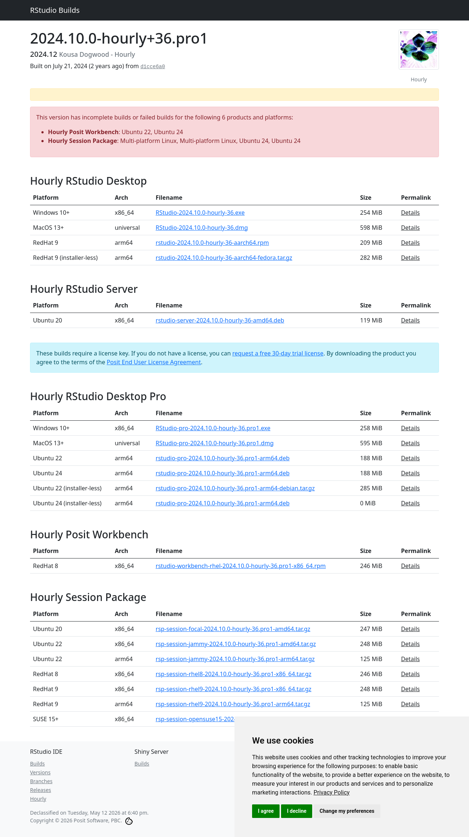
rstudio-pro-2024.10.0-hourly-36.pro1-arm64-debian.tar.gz (235, 488)
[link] (332, 792)
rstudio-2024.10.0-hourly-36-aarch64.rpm (212, 243)
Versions (40, 772)
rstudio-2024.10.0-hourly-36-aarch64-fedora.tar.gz (224, 258)
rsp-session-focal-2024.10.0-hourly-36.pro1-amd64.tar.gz (233, 629)
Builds (37, 763)
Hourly (38, 798)
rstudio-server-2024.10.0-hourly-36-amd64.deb (220, 320)
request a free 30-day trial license (278, 353)
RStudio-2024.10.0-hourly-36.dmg (202, 228)
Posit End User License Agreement (154, 362)
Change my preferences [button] (347, 811)
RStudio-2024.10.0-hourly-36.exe (200, 213)
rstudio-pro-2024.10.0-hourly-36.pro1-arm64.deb (223, 458)
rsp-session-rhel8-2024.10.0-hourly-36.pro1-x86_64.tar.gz (233, 674)
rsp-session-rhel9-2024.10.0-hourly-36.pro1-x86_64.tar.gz (233, 689)
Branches (41, 781)
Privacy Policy (332, 792)
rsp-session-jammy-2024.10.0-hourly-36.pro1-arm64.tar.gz (235, 659)
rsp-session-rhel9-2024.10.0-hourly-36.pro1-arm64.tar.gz (233, 704)
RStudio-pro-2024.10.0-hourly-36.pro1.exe (213, 428)
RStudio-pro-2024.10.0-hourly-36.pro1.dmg (215, 443)
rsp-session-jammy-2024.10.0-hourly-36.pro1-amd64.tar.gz (236, 644)
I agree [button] (266, 811)
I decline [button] (296, 811)
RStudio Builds (55, 10)
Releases (40, 789)
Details (410, 213)
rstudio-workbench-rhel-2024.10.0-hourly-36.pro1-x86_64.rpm (241, 566)
